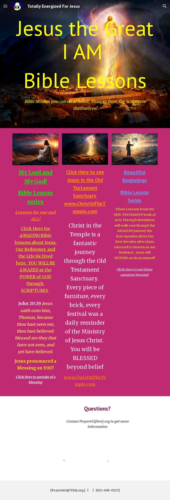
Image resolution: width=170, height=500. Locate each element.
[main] (84, 54)
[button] (5, 6)
